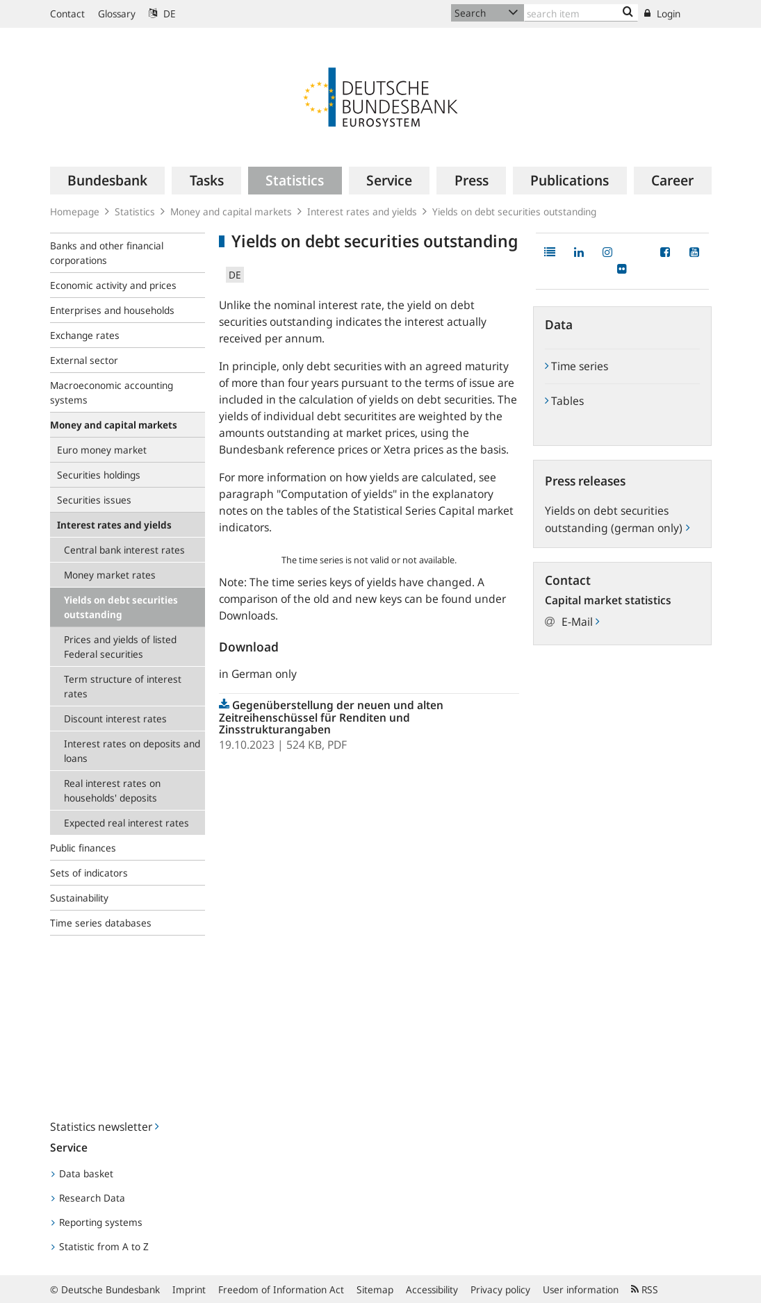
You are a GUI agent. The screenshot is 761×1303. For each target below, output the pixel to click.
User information (581, 1289)
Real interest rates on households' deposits (112, 790)
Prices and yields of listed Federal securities (120, 647)
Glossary (117, 13)
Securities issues (94, 499)
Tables (564, 400)
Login (662, 13)
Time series (576, 366)
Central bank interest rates (124, 549)
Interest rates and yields (362, 211)
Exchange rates (85, 335)
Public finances (83, 847)
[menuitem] (107, 180)
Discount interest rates (115, 718)
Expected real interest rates (126, 822)
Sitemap (375, 1289)
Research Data (88, 1197)
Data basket (82, 1173)
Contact (67, 13)
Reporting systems (96, 1222)
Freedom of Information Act (281, 1289)
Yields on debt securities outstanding (514, 211)
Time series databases (101, 922)
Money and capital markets (231, 211)
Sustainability (79, 897)
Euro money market (102, 449)
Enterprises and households (112, 310)
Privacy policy (500, 1289)
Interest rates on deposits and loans (132, 751)
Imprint (189, 1289)
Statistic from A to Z (100, 1246)
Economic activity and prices (113, 285)
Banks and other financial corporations (106, 253)
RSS (644, 1289)
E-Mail (580, 621)
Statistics (135, 211)
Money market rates (110, 574)
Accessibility (432, 1289)
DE (162, 13)
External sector (84, 360)
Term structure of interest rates (122, 686)
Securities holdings (98, 474)
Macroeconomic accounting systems (111, 392)
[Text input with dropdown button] (581, 13)
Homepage (74, 211)
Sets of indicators (89, 872)
